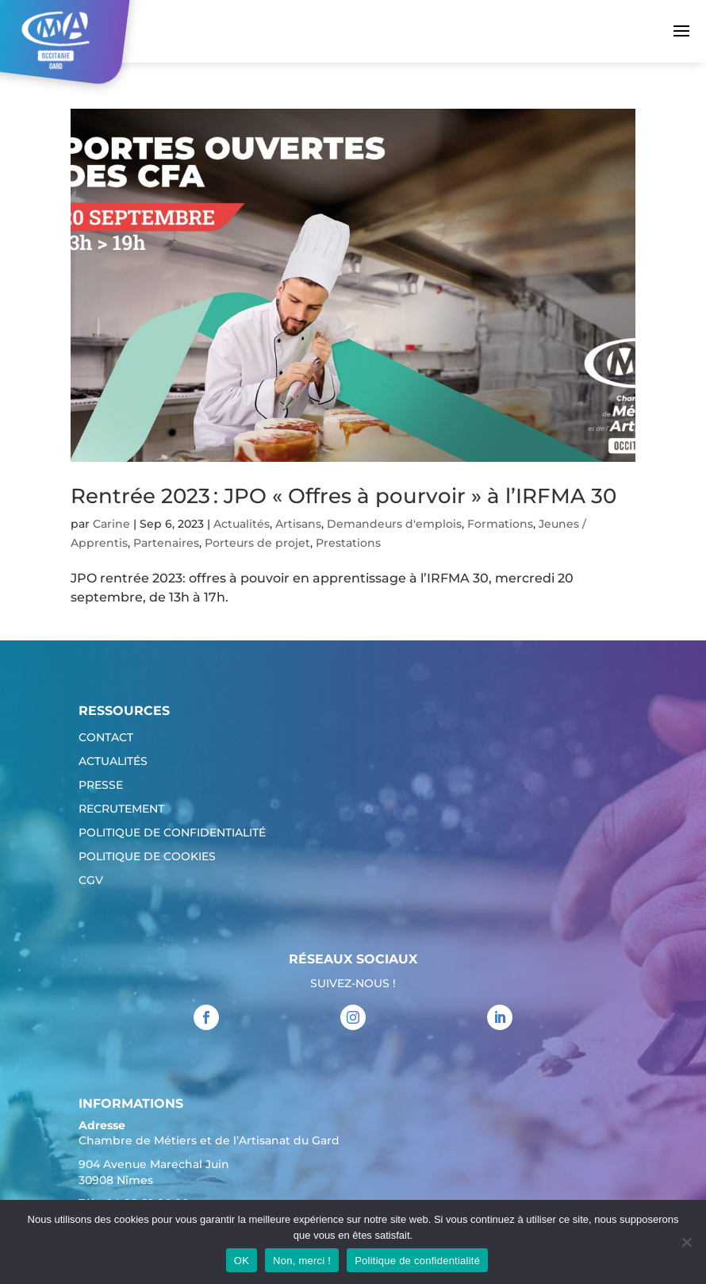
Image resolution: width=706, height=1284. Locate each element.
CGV (91, 881)
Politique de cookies (147, 857)
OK (241, 1261)
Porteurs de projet (257, 543)
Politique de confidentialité (172, 833)
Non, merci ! (302, 1261)
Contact (106, 738)
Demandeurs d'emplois (394, 524)
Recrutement (121, 809)
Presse (101, 785)
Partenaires (166, 543)
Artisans (298, 524)
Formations (500, 524)
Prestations (348, 543)
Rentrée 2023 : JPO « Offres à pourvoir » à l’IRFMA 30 (343, 496)
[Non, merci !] (686, 1242)
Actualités (241, 524)
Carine (111, 524)
